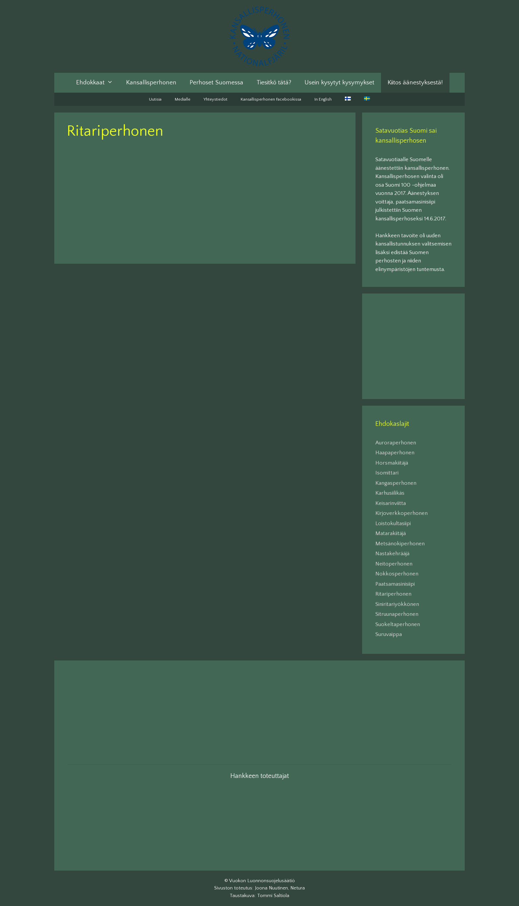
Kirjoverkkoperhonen (401, 513)
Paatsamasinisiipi (395, 584)
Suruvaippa (388, 634)
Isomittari (387, 473)
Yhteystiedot (215, 99)
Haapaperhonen (394, 453)
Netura (297, 888)
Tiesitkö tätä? (274, 82)
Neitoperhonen (393, 564)
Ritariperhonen (393, 594)
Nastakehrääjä (392, 554)
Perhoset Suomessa (216, 82)
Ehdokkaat (97, 83)
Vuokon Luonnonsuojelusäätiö (262, 880)
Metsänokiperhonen (400, 544)
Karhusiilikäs (389, 493)
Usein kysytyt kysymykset (339, 82)
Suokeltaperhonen (397, 624)
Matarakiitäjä (390, 533)
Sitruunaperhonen (396, 614)
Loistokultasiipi (393, 523)
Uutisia (155, 99)
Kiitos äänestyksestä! (415, 82)
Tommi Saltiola (273, 895)
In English (323, 99)
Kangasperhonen (395, 483)
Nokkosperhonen (396, 574)
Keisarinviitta (390, 503)
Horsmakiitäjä (391, 463)
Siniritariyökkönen (397, 604)
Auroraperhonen (395, 443)
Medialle (182, 99)
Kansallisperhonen (151, 82)
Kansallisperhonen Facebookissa (271, 99)
